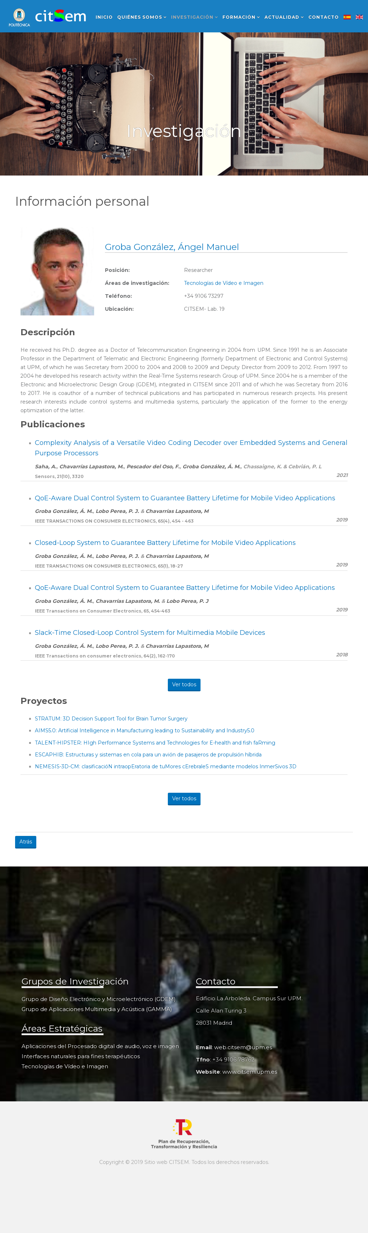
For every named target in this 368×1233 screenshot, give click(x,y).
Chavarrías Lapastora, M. (91, 466)
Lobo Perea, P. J (187, 601)
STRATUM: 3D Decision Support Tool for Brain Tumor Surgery (111, 718)
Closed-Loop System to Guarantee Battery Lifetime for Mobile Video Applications (165, 543)
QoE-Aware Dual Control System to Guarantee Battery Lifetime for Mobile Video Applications (185, 498)
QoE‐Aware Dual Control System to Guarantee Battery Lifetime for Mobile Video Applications (185, 588)
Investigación (192, 17)
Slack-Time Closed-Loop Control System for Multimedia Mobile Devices (150, 633)
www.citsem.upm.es (249, 1071)
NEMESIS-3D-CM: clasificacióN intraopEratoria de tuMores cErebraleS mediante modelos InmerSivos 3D (165, 766)
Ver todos (184, 684)
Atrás (25, 841)
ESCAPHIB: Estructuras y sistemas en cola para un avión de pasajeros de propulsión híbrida (148, 754)
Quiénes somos (139, 17)
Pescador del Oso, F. (153, 466)
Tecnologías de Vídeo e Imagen (223, 283)
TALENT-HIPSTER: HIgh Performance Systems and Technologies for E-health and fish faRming (155, 743)
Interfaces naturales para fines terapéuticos (81, 1056)
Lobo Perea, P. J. (117, 511)
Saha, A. (45, 466)
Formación (239, 17)
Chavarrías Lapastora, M (177, 511)
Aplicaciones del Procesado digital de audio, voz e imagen (100, 1046)
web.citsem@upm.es (243, 1047)
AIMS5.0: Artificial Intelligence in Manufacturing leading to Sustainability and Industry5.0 (144, 730)
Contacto (323, 17)
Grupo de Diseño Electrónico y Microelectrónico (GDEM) (99, 999)
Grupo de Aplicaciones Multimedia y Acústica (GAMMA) (97, 1009)
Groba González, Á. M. (211, 466)
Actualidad (281, 17)
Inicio (104, 17)
